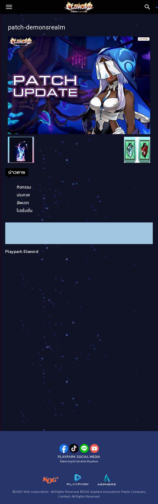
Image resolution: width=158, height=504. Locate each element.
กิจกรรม (24, 187)
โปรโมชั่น (24, 210)
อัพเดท (23, 203)
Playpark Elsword (21, 251)
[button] (9, 7)
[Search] (149, 7)
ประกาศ (23, 195)
